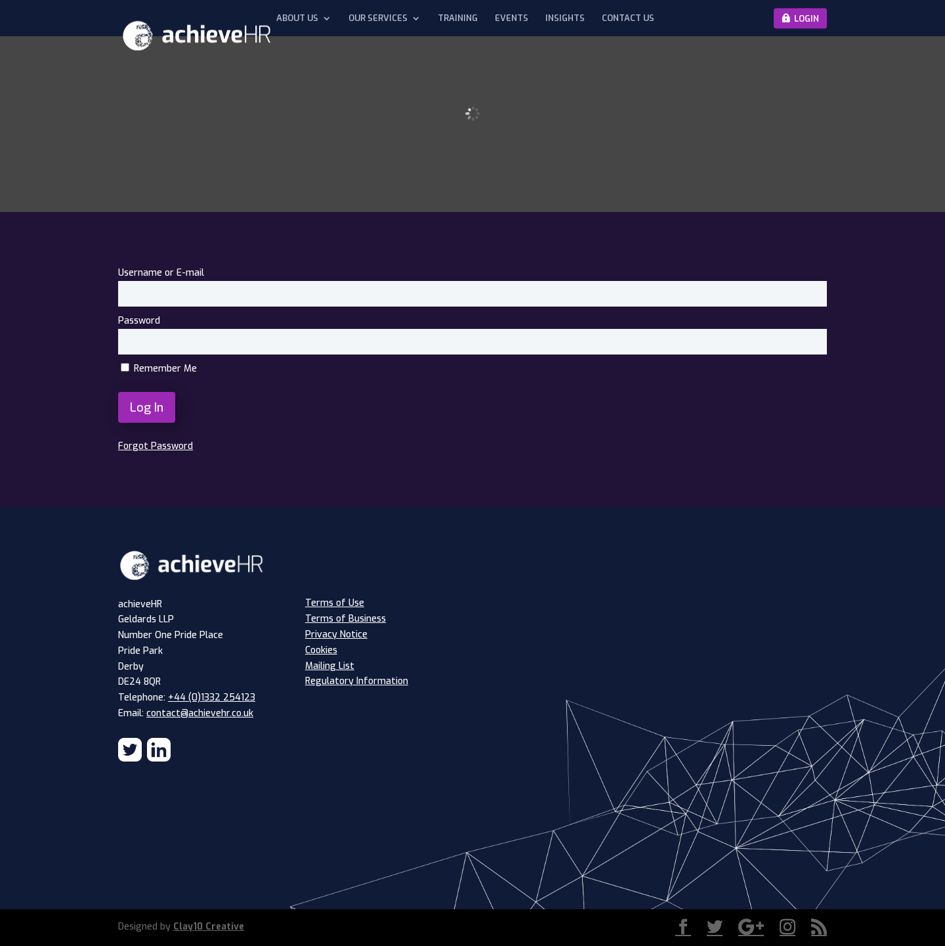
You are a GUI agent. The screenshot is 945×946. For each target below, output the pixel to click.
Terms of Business (345, 619)
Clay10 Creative (208, 926)
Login (806, 18)
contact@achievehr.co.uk (199, 713)
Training (458, 18)
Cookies (321, 650)
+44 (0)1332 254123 (211, 697)
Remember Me (159, 368)
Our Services (378, 18)
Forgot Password (155, 446)
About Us (297, 18)
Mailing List (329, 666)
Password (139, 320)
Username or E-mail (161, 273)
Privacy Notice (336, 634)
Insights (565, 18)
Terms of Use (334, 603)
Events (511, 18)
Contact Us (628, 18)
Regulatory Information (356, 681)
